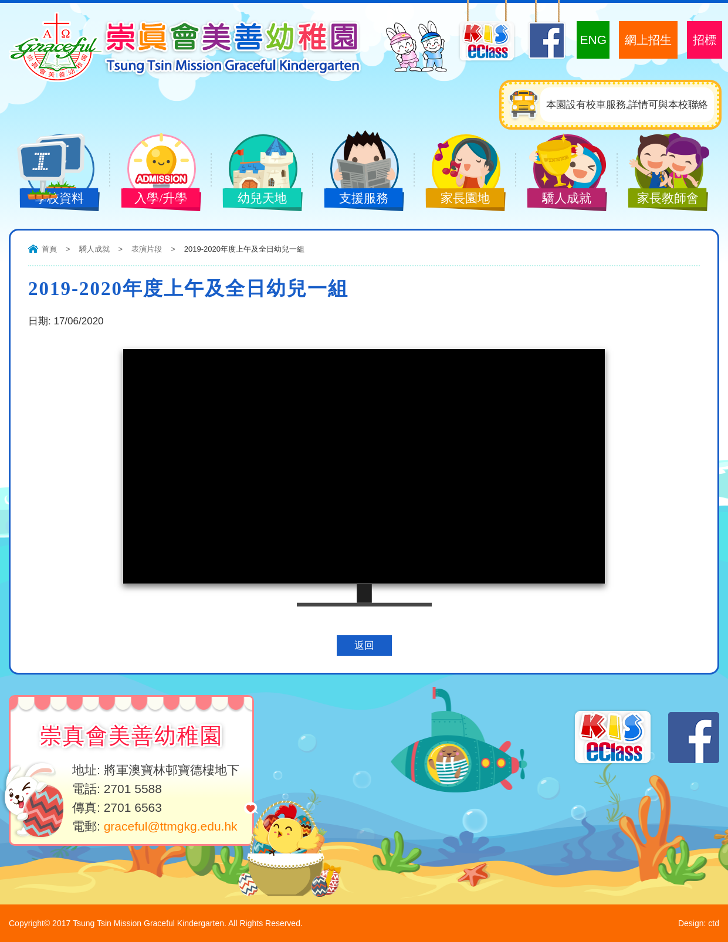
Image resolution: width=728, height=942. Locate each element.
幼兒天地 (254, 199)
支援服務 (356, 199)
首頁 (49, 249)
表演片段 (146, 249)
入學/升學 (153, 199)
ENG (593, 39)
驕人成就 (559, 199)
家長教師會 (660, 199)
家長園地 (457, 199)
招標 (704, 39)
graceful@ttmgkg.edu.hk (171, 826)
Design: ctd (698, 923)
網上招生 (648, 39)
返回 (364, 645)
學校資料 (51, 199)
